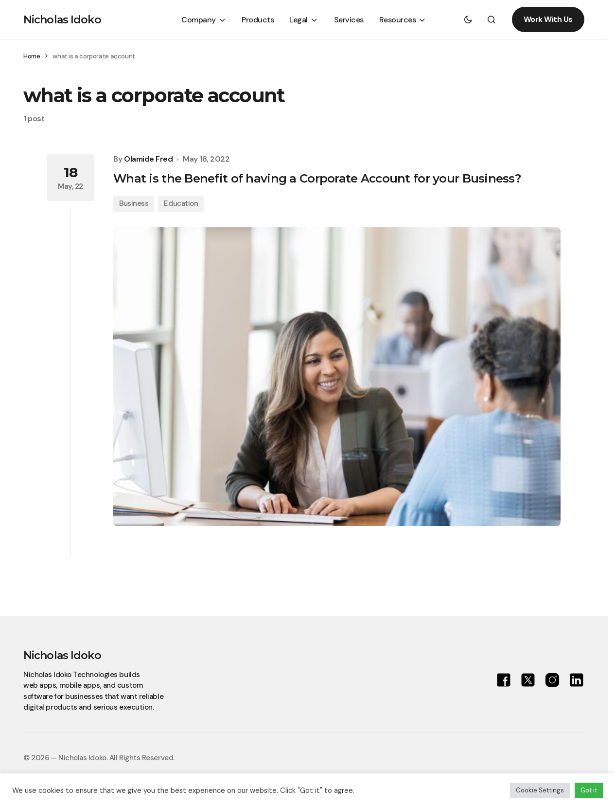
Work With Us (548, 19)
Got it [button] (588, 790)
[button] (468, 19)
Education (181, 203)
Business (133, 203)
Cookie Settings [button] (540, 790)
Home (31, 56)
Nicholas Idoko (62, 19)
